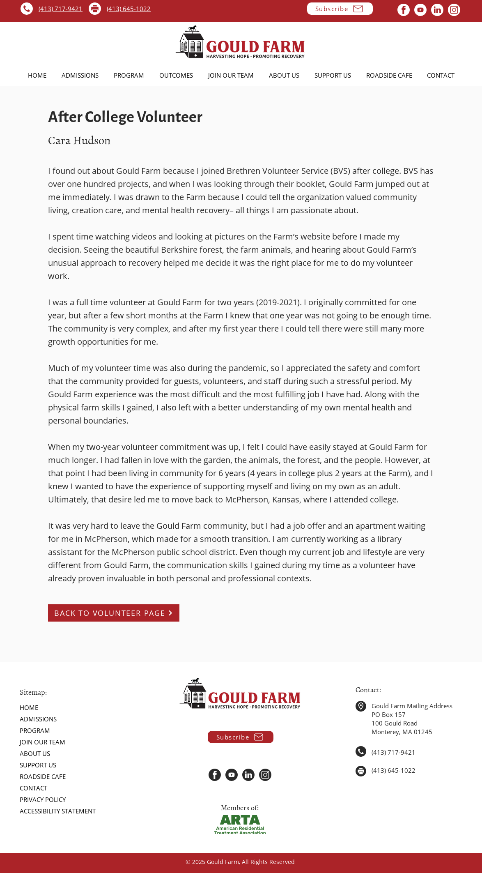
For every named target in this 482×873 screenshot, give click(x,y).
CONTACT (33, 788)
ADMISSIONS (38, 719)
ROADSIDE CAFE (43, 776)
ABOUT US (35, 753)
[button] (340, 8)
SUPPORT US (38, 765)
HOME (29, 707)
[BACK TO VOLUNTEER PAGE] (113, 613)
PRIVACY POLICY (43, 799)
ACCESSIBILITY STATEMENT (58, 811)
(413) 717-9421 (61, 9)
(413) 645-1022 (129, 9)
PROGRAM (35, 730)
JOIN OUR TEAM (42, 742)
